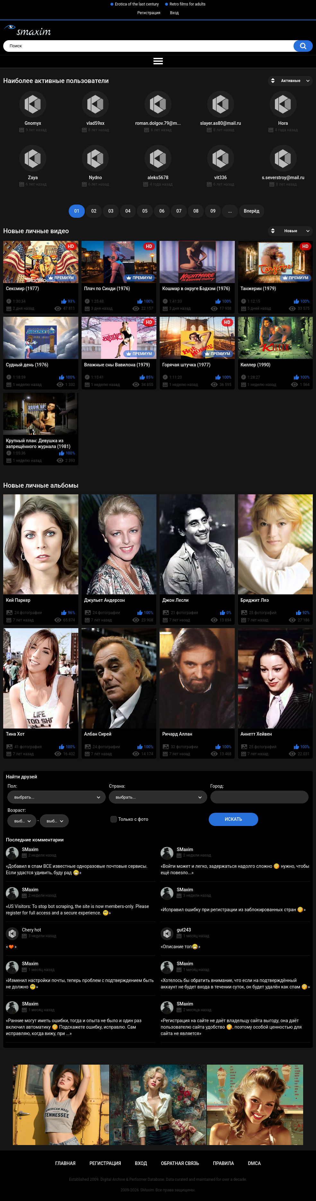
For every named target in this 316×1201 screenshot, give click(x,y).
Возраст (16, 810)
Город (216, 786)
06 (161, 211)
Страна (116, 786)
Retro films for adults (188, 4)
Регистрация (149, 13)
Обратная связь (180, 1163)
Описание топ (180, 946)
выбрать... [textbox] (24, 797)
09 (212, 211)
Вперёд (251, 211)
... (230, 211)
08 (195, 211)
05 (144, 211)
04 (127, 211)
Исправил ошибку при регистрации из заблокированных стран (233, 909)
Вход (174, 13)
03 (110, 211)
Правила (223, 1163)
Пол (11, 786)
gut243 (184, 929)
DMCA (254, 1163)
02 (93, 211)
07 (178, 211)
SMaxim (30, 849)
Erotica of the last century (137, 4)
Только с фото (133, 819)
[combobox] (56, 797)
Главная (65, 1163)
